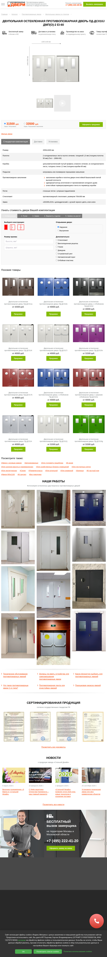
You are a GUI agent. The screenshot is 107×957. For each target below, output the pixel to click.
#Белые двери (6, 134)
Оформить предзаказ (91, 124)
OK (23, 952)
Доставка (38, 142)
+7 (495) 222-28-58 (73, 5)
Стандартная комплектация (15, 142)
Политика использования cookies (78, 951)
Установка (53, 142)
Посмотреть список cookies (47, 952)
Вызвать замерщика (94, 4)
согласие (22, 940)
